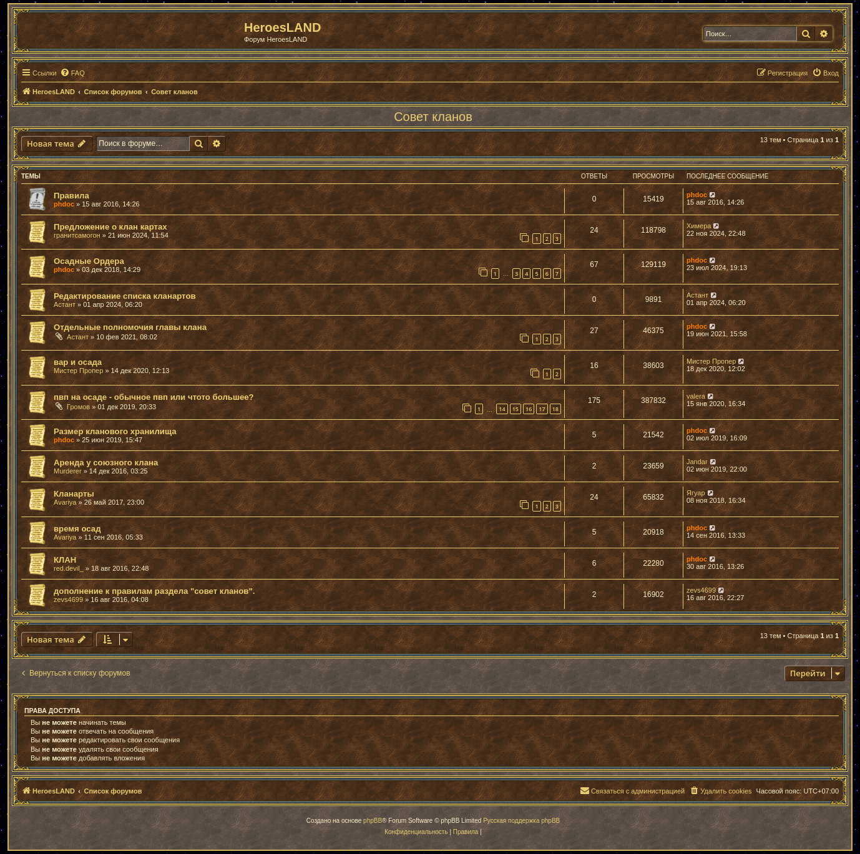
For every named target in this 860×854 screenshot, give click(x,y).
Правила (71, 195)
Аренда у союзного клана (106, 462)
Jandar (697, 461)
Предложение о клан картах (110, 226)
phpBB (372, 820)
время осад (77, 528)
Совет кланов (433, 117)
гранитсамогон (77, 235)
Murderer (68, 471)
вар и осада (78, 362)
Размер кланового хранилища (115, 431)
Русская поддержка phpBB (521, 820)
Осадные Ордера (89, 261)
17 (542, 409)
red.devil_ (69, 568)
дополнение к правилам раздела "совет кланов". (154, 591)
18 (555, 409)
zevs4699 (68, 599)
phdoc (64, 204)
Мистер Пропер (78, 370)
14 (502, 409)
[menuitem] (72, 73)
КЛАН (65, 560)
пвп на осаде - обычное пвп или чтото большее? (154, 397)
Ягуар (696, 493)
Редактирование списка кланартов (125, 296)
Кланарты (74, 493)
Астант (65, 304)
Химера (699, 226)
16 (528, 409)
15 (515, 409)
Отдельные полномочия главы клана (130, 327)
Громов (78, 406)
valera (696, 396)
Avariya (65, 502)
